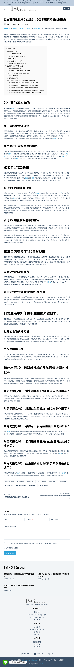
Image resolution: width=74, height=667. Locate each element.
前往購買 (66, 9)
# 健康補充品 (53, 482)
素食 (18, 473)
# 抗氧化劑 (30, 482)
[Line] (50, 654)
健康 (12, 108)
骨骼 (60, 193)
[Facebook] (25, 654)
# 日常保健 (20, 482)
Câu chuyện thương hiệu (37, 615)
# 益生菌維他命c (21, 486)
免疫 (17, 159)
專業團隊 (37, 619)
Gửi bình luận (10, 553)
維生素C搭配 (25, 24)
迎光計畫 (37, 627)
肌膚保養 (37, 632)
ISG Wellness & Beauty (29, 660)
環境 (49, 282)
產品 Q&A (37, 634)
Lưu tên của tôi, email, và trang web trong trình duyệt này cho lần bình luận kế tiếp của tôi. (31, 543)
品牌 (60, 453)
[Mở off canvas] (4, 9)
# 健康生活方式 (9, 482)
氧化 (64, 156)
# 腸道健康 (32, 486)
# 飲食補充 (63, 482)
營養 (54, 139)
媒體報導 (37, 644)
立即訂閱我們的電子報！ (13, 548)
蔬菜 (14, 198)
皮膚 (26, 178)
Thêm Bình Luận (11, 526)
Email (30, 519)
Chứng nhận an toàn (37, 617)
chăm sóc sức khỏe (37, 629)
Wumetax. (41, 664)
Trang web (54, 519)
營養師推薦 (37, 642)
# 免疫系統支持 (41, 482)
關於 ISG (37, 612)
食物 (9, 154)
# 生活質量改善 (43, 486)
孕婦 (8, 431)
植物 (63, 473)
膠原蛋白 (38, 193)
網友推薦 (37, 647)
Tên (6, 519)
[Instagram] (38, 654)
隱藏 (14, 49)
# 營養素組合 (9, 486)
